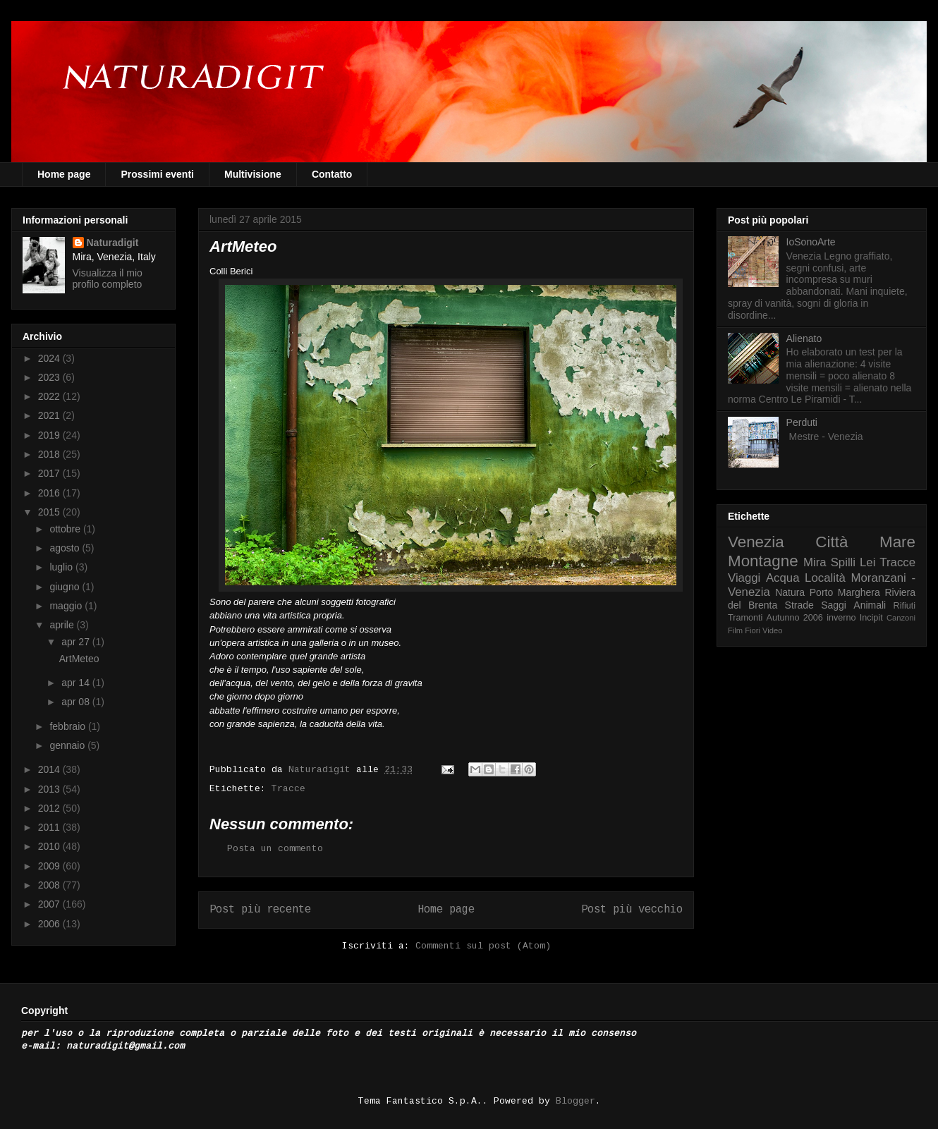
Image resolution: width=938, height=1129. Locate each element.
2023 (50, 377)
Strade (799, 605)
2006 (50, 923)
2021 (50, 415)
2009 (50, 866)
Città (831, 542)
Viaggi (744, 578)
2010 (50, 846)
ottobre (66, 529)
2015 (50, 512)
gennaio (68, 745)
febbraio (68, 726)
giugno (65, 586)
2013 (50, 789)
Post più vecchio (632, 909)
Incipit (871, 618)
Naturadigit (322, 769)
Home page (63, 174)
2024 (50, 358)
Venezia (756, 542)
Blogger (575, 1101)
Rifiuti (905, 606)
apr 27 (76, 641)
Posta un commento (275, 848)
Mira (815, 562)
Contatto (332, 174)
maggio (67, 605)
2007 (50, 904)
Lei (867, 562)
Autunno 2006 (795, 618)
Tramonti (745, 618)
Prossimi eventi (157, 174)
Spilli (843, 562)
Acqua (783, 578)
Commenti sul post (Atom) (483, 946)
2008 (50, 885)
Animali (869, 605)
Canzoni (901, 618)
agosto (65, 548)
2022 (50, 396)
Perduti (801, 422)
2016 (50, 493)
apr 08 (76, 701)
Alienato (804, 338)
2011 (50, 827)
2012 (50, 808)
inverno (841, 618)
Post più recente (260, 909)
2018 (50, 454)
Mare (897, 542)
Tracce (288, 788)
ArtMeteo (79, 658)
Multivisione (252, 174)
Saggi (833, 605)
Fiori (752, 630)
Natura (790, 592)
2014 (50, 769)
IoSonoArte (811, 242)
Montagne (763, 561)
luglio (62, 567)
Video (772, 630)
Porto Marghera (845, 592)
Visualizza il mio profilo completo (107, 278)
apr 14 (76, 682)
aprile (62, 624)
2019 (50, 435)
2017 (50, 473)
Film (735, 630)
